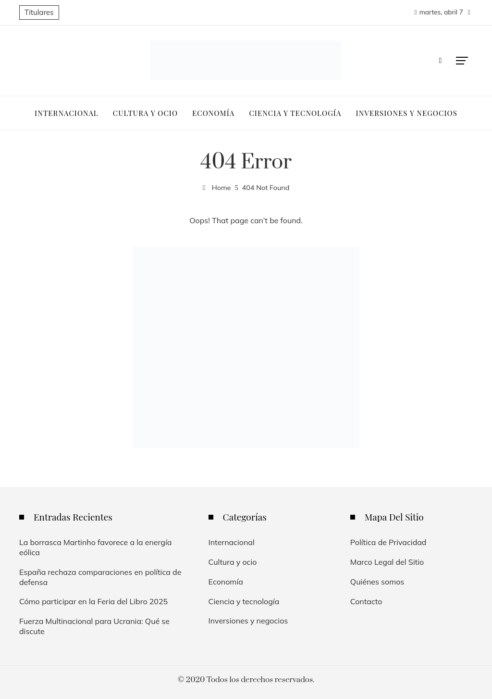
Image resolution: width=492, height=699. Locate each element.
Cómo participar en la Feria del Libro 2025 (93, 601)
